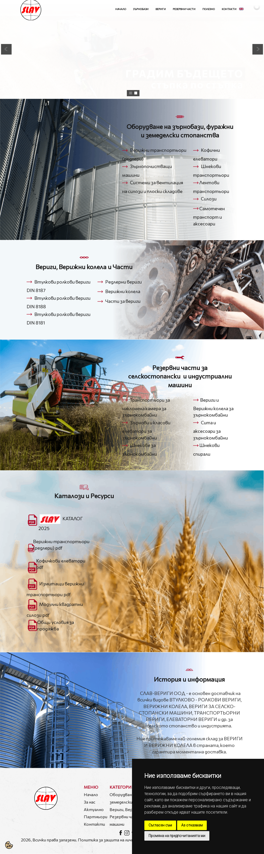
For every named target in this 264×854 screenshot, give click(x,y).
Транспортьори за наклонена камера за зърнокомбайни (146, 407)
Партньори (95, 816)
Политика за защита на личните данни (115, 839)
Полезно (208, 9)
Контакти (229, 9)
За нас (89, 801)
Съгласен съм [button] (160, 825)
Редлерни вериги (123, 282)
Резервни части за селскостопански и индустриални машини (180, 376)
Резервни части (184, 9)
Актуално (94, 809)
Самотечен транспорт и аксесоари (209, 216)
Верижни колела (122, 291)
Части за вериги (123, 301)
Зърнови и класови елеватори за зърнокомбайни (146, 430)
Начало (120, 9)
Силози (209, 198)
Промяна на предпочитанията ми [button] (176, 836)
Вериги (160, 9)
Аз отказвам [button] (192, 825)
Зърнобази (140, 9)
